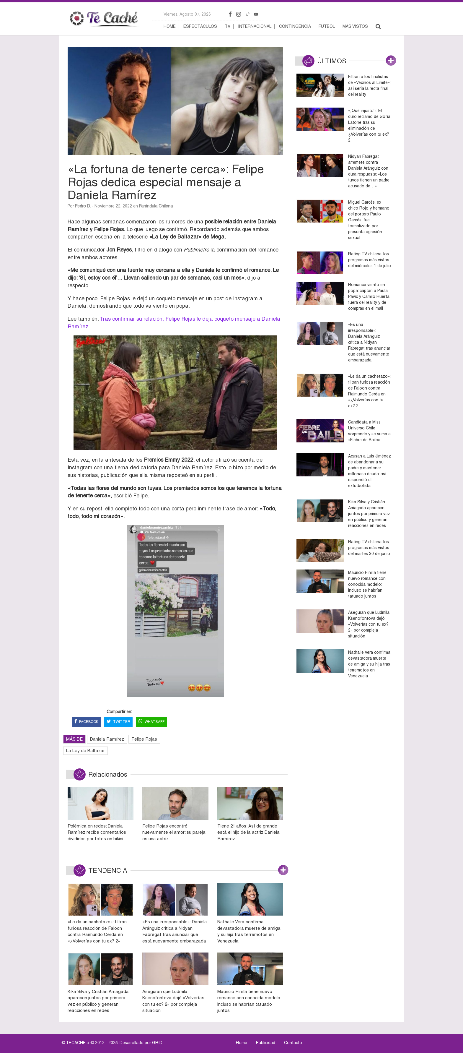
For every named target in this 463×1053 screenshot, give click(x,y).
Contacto (293, 1042)
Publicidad (265, 1042)
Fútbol (327, 26)
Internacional (254, 26)
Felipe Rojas (144, 739)
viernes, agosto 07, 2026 (187, 14)
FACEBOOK (86, 721)
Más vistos (355, 26)
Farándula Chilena (156, 206)
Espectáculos (200, 26)
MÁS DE (74, 739)
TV (227, 26)
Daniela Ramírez (107, 739)
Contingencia (295, 26)
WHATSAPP (151, 721)
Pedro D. (83, 206)
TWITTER (118, 721)
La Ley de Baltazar (85, 750)
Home (170, 26)
